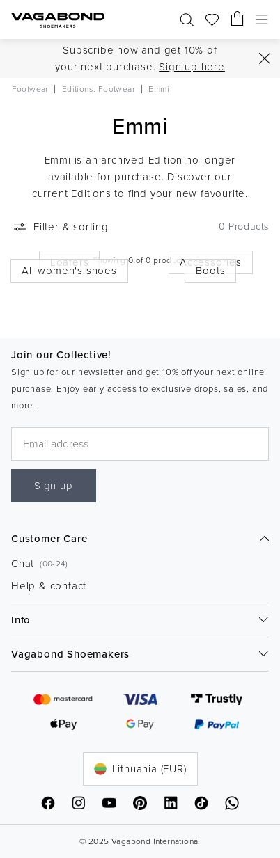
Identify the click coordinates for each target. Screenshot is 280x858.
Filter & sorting (60, 227)
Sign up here (192, 66)
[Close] (264, 58)
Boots (210, 270)
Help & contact (48, 586)
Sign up (53, 485)
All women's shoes (69, 270)
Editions (91, 193)
